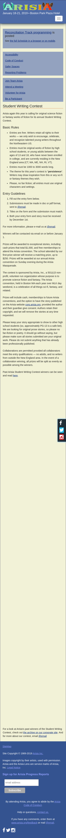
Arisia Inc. (38, 753)
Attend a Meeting (14, 86)
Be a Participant (13, 98)
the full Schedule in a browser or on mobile (32, 40)
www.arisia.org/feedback (24, 822)
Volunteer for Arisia (15, 92)
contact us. (43, 812)
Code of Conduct (14, 60)
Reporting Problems (15, 72)
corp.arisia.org (33, 304)
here (15, 375)
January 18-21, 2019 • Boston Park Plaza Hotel (31, 13)
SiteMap (7, 746)
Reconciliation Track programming (28, 32)
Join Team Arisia (14, 80)
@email (21, 207)
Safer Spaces (12, 66)
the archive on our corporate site (40, 732)
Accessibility (11, 54)
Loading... (33, 551)
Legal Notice (13, 767)
